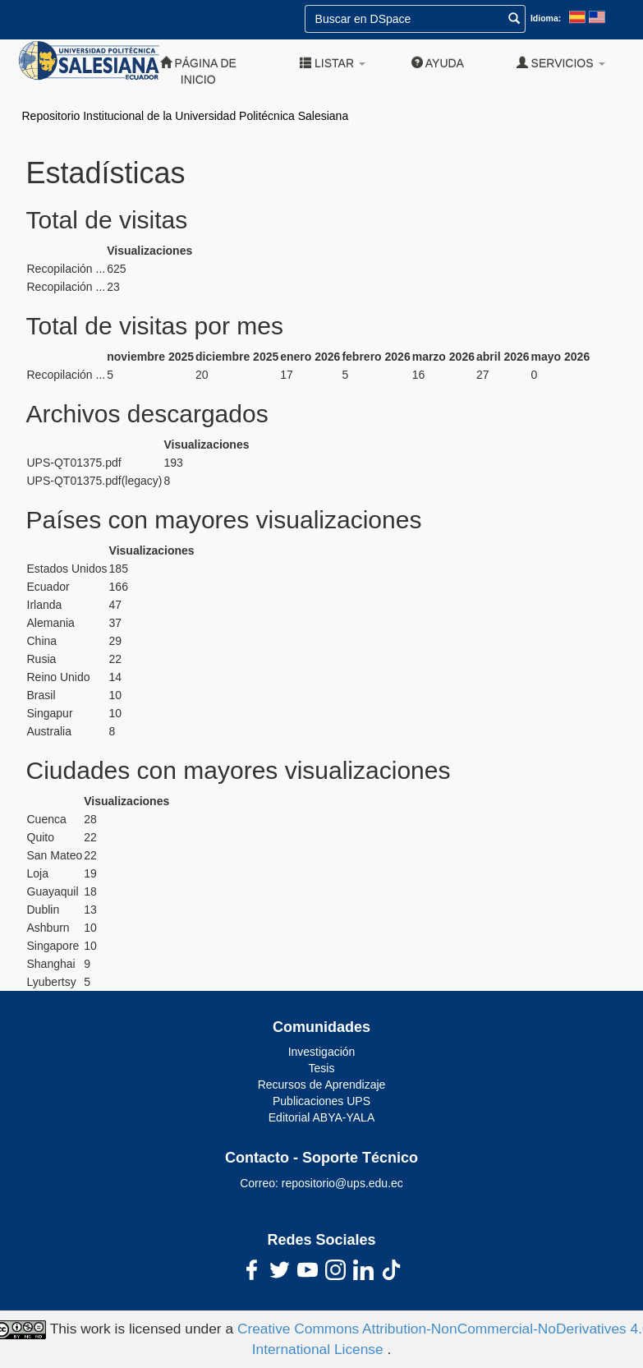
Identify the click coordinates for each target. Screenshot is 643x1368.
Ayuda (437, 63)
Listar (332, 63)
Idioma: (545, 18)
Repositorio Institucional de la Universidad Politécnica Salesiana (185, 115)
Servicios (561, 63)
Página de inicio (198, 71)
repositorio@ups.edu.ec (342, 1183)
